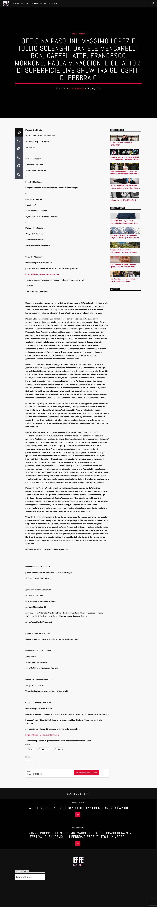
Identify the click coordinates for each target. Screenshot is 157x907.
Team (44, 3)
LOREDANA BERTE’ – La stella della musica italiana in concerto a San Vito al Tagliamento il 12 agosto (125, 606)
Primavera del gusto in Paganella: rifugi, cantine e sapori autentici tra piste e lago (124, 656)
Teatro (82, 227)
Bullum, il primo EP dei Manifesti (123, 619)
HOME (17, 3)
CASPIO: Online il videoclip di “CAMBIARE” (121, 563)
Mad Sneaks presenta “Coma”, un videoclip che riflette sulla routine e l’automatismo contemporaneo (124, 591)
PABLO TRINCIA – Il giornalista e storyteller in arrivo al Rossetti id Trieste (123, 641)
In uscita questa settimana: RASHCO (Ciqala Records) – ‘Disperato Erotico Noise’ (124, 577)
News (36, 3)
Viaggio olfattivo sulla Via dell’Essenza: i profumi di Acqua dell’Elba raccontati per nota (122, 670)
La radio (26, 3)
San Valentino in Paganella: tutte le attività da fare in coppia (124, 699)
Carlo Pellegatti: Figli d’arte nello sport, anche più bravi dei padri (123, 684)
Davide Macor (76, 281)
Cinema (74, 227)
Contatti (54, 3)
